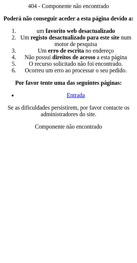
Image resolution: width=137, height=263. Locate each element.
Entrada (76, 95)
